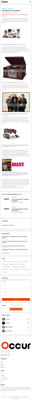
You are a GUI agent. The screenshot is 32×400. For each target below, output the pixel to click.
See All (20, 194)
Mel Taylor (25, 261)
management (26, 269)
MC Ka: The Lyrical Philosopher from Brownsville (13, 246)
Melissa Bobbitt (6, 13)
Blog (2, 381)
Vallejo (5, 261)
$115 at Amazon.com (13, 146)
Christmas (25, 14)
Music (4, 8)
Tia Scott (7, 319)
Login (2, 363)
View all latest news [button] (6, 253)
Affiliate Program (4, 379)
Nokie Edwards (13, 264)
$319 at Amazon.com (22, 44)
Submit (16, 299)
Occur (17, 398)
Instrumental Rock (7, 266)
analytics (5, 269)
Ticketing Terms (25, 397)
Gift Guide (4, 16)
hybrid (23, 266)
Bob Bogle (5, 264)
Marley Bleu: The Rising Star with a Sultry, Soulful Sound (15, 249)
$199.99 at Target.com (21, 82)
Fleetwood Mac (19, 14)
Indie (18, 261)
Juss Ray (7, 323)
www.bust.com (16, 175)
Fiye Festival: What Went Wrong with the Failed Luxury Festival (14, 242)
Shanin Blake (12, 261)
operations (17, 269)
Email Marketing (4, 377)
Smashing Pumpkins (6, 14)
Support (4, 397)
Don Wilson (22, 264)
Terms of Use (10, 397)
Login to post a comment (8, 225)
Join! (2, 361)
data (11, 269)
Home (2, 373)
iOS (2, 365)
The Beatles (13, 14)
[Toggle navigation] (30, 1)
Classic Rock (16, 266)
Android (3, 367)
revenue (5, 272)
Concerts (10, 8)
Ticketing (3, 375)
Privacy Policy (17, 397)
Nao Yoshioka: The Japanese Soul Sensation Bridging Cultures (14, 237)
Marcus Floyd (8, 331)
